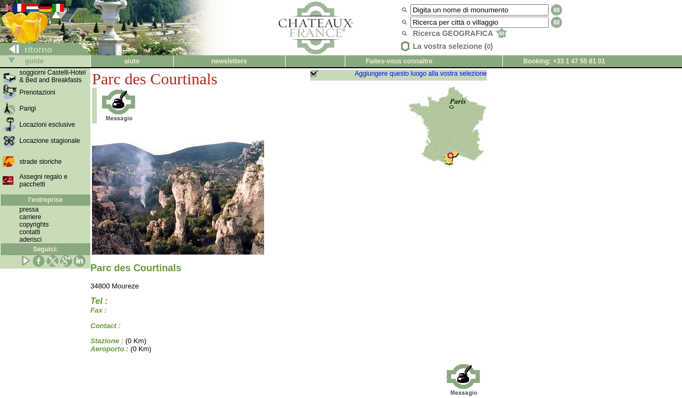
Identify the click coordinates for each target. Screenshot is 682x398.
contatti (29, 232)
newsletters (229, 61)
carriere (30, 217)
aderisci (30, 239)
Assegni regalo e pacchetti (43, 180)
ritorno (26, 49)
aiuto (132, 61)
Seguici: (45, 249)
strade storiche (40, 161)
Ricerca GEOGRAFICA (460, 33)
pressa (29, 209)
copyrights (34, 224)
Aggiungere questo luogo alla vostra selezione (420, 73)
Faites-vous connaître (399, 61)
